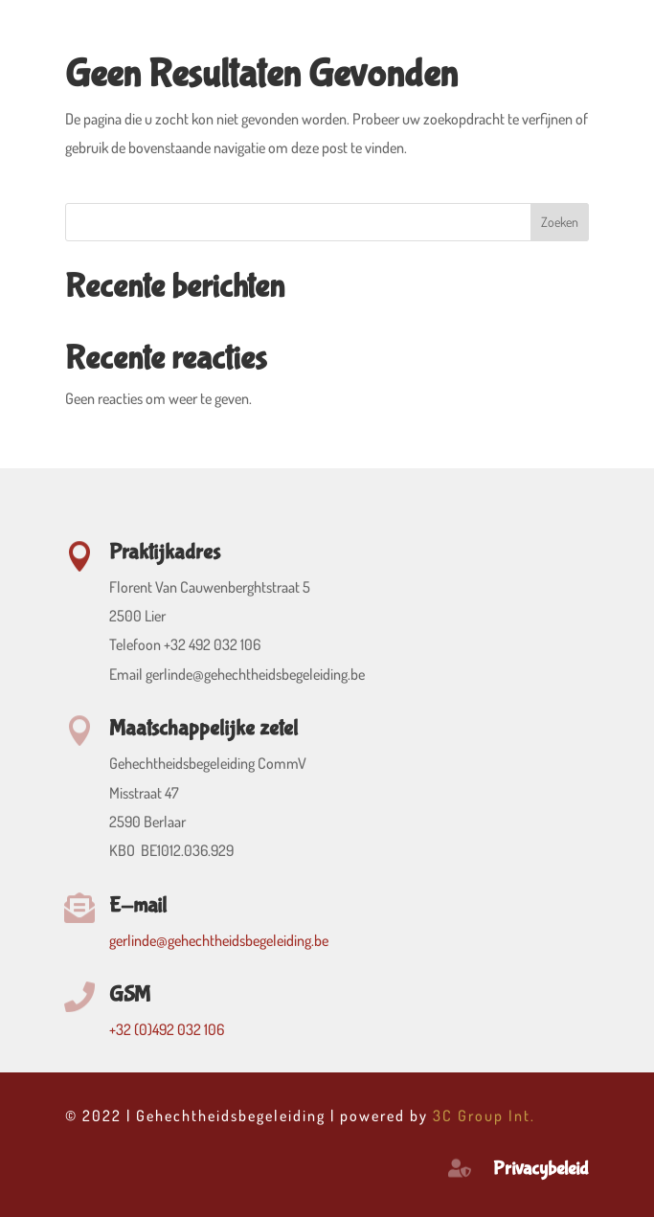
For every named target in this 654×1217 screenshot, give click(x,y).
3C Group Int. (484, 1115)
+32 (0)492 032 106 (166, 1029)
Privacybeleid (541, 1169)
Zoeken (559, 222)
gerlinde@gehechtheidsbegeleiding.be (218, 940)
